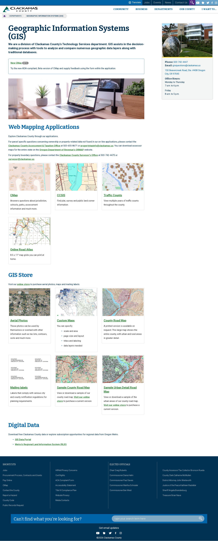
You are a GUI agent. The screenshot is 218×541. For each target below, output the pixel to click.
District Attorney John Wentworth (177, 480)
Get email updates (109, 527)
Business (142, 9)
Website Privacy (62, 495)
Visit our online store (115, 405)
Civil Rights (60, 475)
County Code (8, 500)
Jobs (147, 2)
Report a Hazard (10, 495)
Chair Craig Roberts (118, 470)
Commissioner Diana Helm (121, 475)
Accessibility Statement (65, 485)
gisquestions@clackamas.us (186, 65)
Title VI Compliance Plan (65, 490)
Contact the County (11, 490)
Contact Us (181, 2)
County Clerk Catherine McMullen (177, 475)
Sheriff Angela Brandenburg (175, 490)
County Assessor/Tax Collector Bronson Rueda (183, 470)
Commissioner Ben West (121, 490)
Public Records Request (13, 505)
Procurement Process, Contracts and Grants (22, 475)
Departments (163, 9)
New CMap (20, 63)
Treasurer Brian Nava (172, 495)
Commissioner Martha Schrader (124, 485)
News (168, 2)
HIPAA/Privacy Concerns (66, 470)
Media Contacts (62, 500)
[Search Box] (158, 518)
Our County (187, 9)
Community (121, 9)
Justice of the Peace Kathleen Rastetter (179, 485)
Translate (134, 2)
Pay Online (7, 480)
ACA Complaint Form (64, 480)
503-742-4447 (181, 62)
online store (23, 284)
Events (157, 2)
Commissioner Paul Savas (121, 480)
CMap (5, 485)
